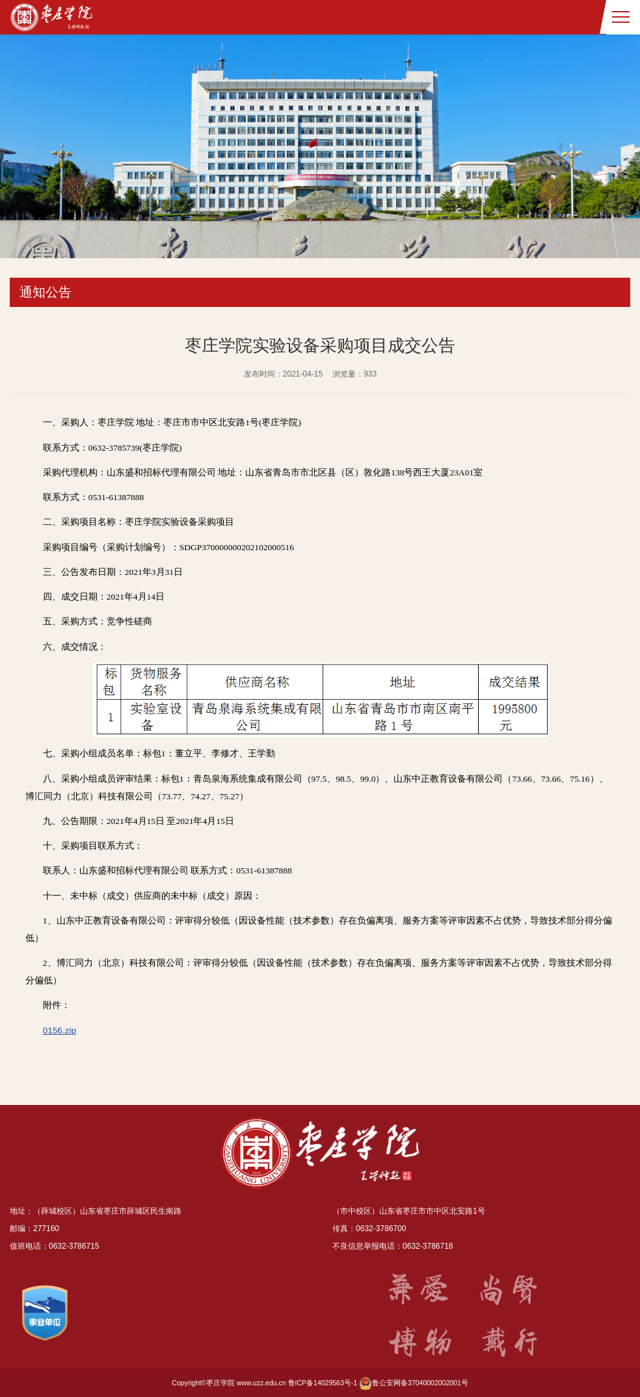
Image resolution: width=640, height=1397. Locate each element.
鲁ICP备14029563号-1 (323, 1383)
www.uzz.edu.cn (261, 1383)
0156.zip (59, 1030)
